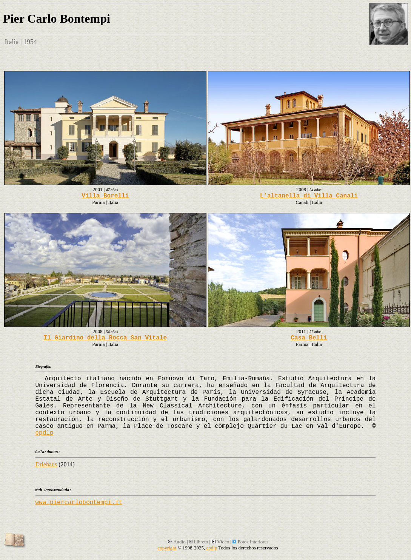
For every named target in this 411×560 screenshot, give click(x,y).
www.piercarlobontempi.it (78, 502)
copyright (166, 548)
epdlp (44, 433)
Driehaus (46, 464)
